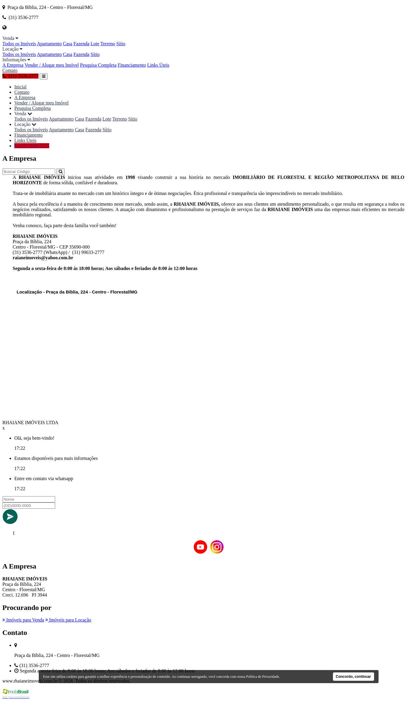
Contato (10, 70)
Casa (67, 43)
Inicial (20, 86)
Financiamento (132, 65)
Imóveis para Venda (23, 619)
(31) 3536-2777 (20, 76)
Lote (95, 43)
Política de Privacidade (262, 677)
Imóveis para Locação (68, 619)
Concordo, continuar (353, 677)
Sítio (120, 43)
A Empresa (13, 65)
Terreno (107, 43)
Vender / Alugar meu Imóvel (51, 65)
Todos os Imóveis (19, 43)
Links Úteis (158, 65)
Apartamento (49, 43)
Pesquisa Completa (98, 65)
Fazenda (81, 43)
